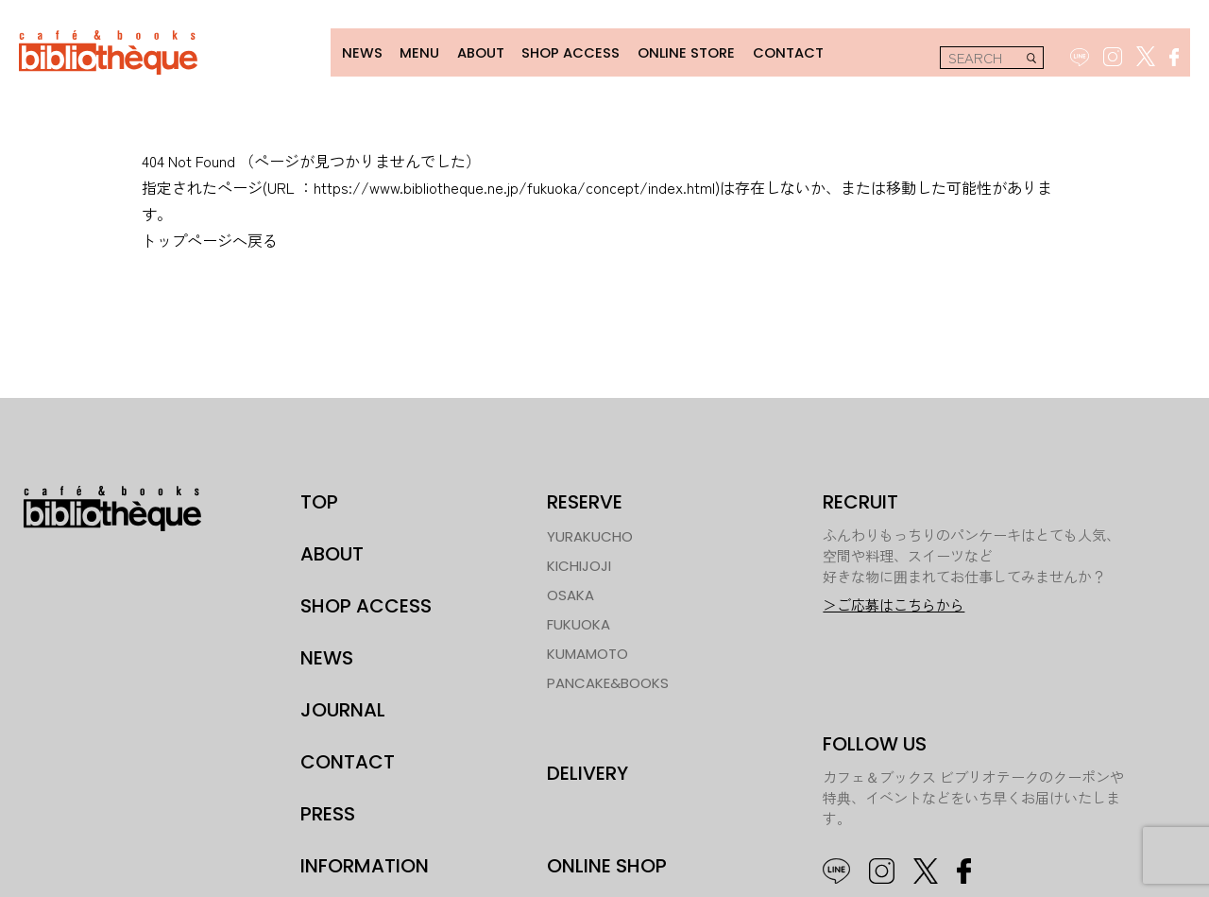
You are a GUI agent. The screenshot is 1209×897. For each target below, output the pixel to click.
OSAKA (570, 592)
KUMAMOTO (587, 651)
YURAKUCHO (590, 533)
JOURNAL (342, 707)
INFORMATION (364, 863)
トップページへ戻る (210, 237)
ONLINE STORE (676, 50)
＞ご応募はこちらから (893, 602)
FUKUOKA (578, 621)
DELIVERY (587, 769)
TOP (319, 499)
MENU (407, 50)
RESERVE (584, 499)
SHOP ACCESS (561, 50)
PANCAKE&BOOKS (608, 680)
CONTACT (777, 50)
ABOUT (469, 50)
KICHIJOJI (579, 563)
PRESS (327, 811)
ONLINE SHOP (607, 863)
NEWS (350, 50)
